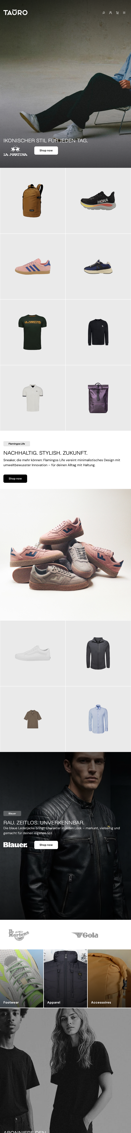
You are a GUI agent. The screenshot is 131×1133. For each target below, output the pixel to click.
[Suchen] (103, 13)
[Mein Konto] (110, 13)
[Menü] (124, 13)
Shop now (46, 150)
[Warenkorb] (117, 13)
